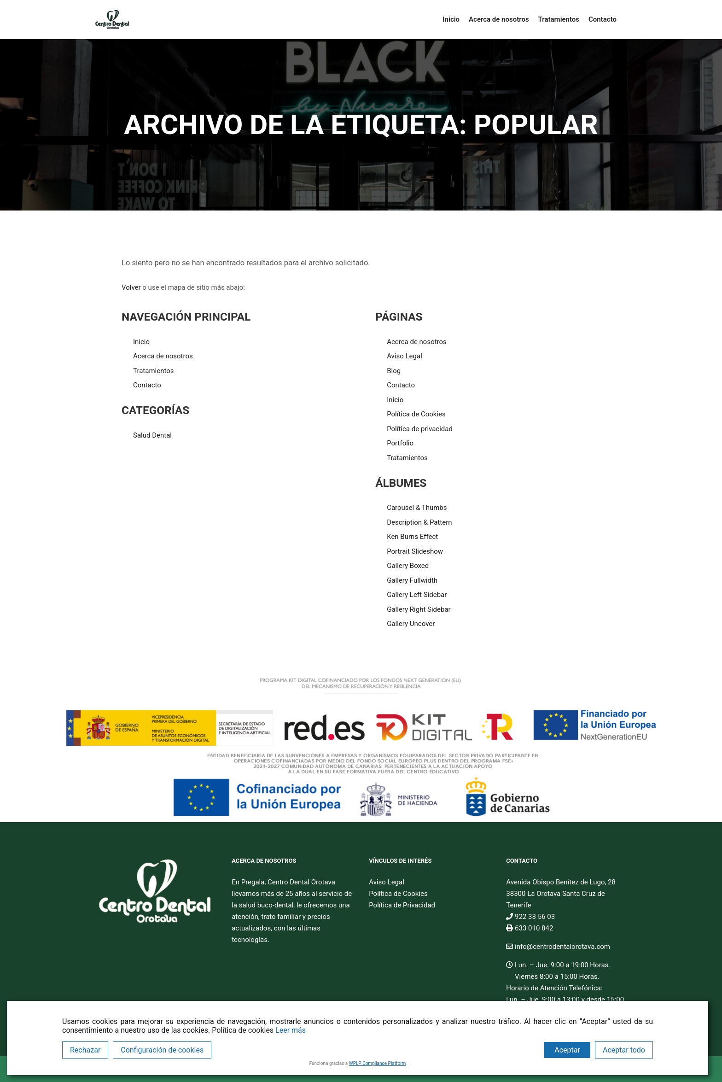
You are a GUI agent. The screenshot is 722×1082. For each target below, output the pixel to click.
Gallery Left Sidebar (417, 595)
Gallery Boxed (408, 565)
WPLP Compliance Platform (377, 1063)
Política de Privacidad (402, 905)
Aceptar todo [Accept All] (624, 1050)
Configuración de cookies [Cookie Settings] (162, 1050)
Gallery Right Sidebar (419, 609)
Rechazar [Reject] (85, 1050)
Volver (131, 287)
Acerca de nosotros (163, 356)
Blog (394, 371)
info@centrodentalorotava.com (558, 946)
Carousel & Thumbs (417, 507)
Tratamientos (153, 371)
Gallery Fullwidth (412, 580)
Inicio (141, 342)
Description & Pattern (419, 522)
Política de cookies (243, 1030)
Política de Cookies (416, 414)
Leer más (290, 1030)
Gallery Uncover (411, 624)
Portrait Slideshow (415, 551)
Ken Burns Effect (412, 536)
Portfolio (400, 443)
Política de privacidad (420, 429)
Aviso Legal (404, 356)
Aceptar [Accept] (567, 1050)
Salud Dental (152, 435)
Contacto (147, 385)
